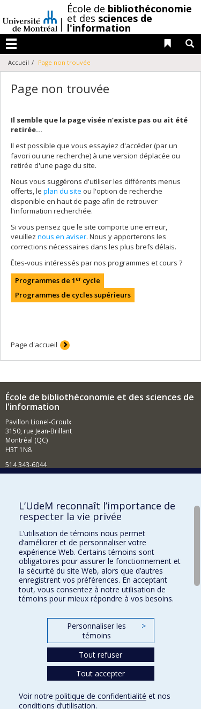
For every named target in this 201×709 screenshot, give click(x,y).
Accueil (18, 62)
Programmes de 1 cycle (57, 281)
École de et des (129, 18)
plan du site (62, 191)
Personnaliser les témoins (106, 631)
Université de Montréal (30, 17)
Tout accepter (100, 673)
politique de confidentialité (100, 696)
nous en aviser (62, 236)
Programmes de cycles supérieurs (73, 295)
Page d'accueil (34, 344)
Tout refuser (100, 655)
